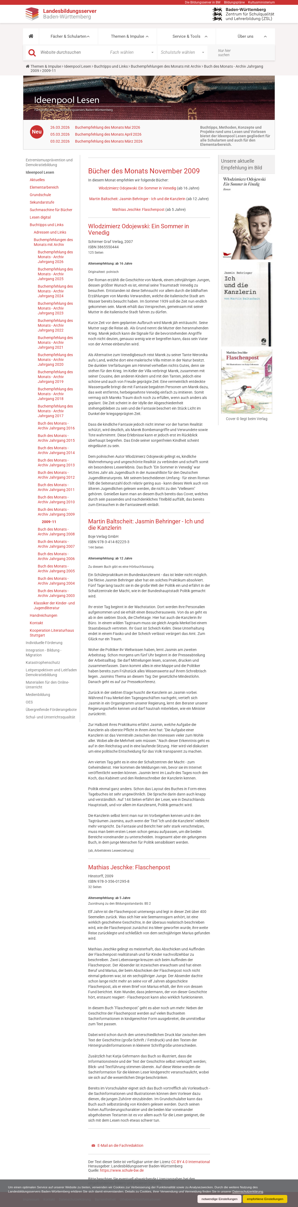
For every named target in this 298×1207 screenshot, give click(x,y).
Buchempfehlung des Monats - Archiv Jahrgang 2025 (55, 274)
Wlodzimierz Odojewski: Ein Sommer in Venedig (137, 188)
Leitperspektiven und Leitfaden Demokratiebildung (51, 672)
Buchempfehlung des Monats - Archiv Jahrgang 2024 (55, 291)
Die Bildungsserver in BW (203, 2)
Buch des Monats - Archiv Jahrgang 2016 (56, 425)
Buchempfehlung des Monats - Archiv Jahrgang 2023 (55, 308)
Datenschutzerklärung (252, 1191)
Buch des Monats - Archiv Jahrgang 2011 (56, 487)
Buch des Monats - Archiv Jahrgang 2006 (56, 556)
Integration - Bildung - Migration (43, 652)
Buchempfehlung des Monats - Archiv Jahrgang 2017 (55, 411)
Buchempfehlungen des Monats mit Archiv (166, 66)
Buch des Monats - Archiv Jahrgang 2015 (56, 438)
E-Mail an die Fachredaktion (120, 1145)
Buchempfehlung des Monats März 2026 (109, 141)
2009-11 (49, 522)
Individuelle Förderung (44, 643)
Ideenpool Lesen (77, 66)
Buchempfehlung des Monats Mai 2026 (107, 127)
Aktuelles (37, 180)
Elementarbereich (44, 187)
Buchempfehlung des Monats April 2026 (108, 134)
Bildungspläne (234, 2)
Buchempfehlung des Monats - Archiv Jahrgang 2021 (55, 342)
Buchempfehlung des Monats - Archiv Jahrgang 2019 (55, 377)
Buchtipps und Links (111, 66)
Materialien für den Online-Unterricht (47, 684)
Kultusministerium (261, 2)
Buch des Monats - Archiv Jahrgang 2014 (56, 450)
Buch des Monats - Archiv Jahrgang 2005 (56, 568)
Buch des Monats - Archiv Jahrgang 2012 (56, 474)
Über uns (246, 36)
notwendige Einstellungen (218, 1199)
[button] (30, 36)
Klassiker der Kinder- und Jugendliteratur (54, 605)
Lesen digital (40, 217)
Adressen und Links (50, 232)
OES (29, 702)
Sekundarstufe (42, 202)
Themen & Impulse (127, 36)
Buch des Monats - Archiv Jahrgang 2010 (56, 499)
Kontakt (36, 623)
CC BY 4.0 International (190, 1162)
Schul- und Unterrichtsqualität (50, 717)
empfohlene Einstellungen (264, 1199)
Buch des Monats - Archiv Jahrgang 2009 (56, 511)
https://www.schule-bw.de (122, 1170)
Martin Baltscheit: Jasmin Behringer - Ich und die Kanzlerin (137, 199)
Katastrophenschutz (43, 662)
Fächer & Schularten (68, 36)
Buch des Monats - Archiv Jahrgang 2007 (56, 544)
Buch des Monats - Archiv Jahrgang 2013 (56, 462)
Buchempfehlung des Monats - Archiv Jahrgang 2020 (55, 360)
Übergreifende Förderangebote (51, 709)
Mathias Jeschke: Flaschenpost (138, 209)
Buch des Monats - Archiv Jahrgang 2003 (56, 593)
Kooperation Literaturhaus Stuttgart (52, 632)
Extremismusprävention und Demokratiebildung (49, 162)
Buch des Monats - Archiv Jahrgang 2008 (56, 531)
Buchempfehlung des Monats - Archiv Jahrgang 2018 (55, 394)
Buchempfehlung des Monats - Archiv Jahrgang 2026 (55, 257)
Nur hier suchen (224, 52)
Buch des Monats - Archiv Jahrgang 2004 (56, 580)
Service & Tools (186, 36)
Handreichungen (43, 615)
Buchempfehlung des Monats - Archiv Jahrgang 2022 (55, 325)
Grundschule (40, 195)
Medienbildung (38, 694)
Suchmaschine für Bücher (51, 210)
